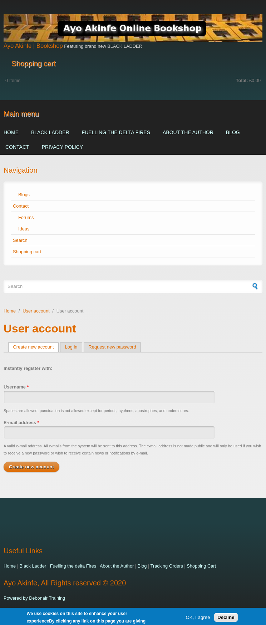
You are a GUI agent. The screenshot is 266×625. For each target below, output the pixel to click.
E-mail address (21, 422)
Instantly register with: (28, 368)
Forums (26, 217)
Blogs (24, 194)
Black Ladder (50, 132)
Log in (71, 347)
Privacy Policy (62, 147)
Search (20, 240)
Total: (242, 80)
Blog (233, 132)
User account (36, 311)
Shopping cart (27, 251)
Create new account (36, 347)
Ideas (23, 229)
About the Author (188, 132)
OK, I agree (198, 618)
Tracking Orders (167, 566)
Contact (17, 147)
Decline (225, 618)
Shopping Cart (201, 566)
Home (11, 132)
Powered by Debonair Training (34, 598)
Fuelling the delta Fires (116, 132)
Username (16, 387)
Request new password (112, 347)
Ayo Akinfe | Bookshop (33, 45)
